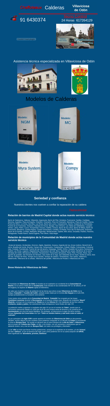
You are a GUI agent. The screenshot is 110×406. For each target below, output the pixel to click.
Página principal (78, 210)
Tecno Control (75, 16)
